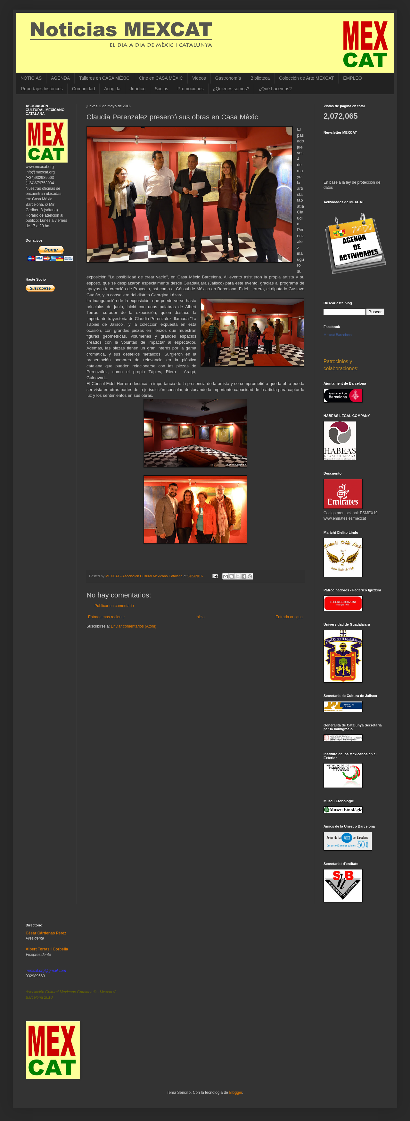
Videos (199, 78)
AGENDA (60, 78)
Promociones (190, 88)
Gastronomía (228, 78)
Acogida (112, 88)
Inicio (200, 617)
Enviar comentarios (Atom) (133, 626)
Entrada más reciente (106, 617)
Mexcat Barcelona (338, 335)
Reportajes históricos (42, 88)
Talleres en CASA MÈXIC (104, 78)
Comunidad (83, 88)
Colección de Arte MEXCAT (306, 78)
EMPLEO (352, 78)
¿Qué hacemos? (275, 88)
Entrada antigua (289, 617)
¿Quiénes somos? (231, 88)
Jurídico (137, 88)
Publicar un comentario (114, 606)
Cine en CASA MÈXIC (161, 78)
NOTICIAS (31, 78)
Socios (161, 88)
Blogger (235, 1092)
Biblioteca (260, 78)
